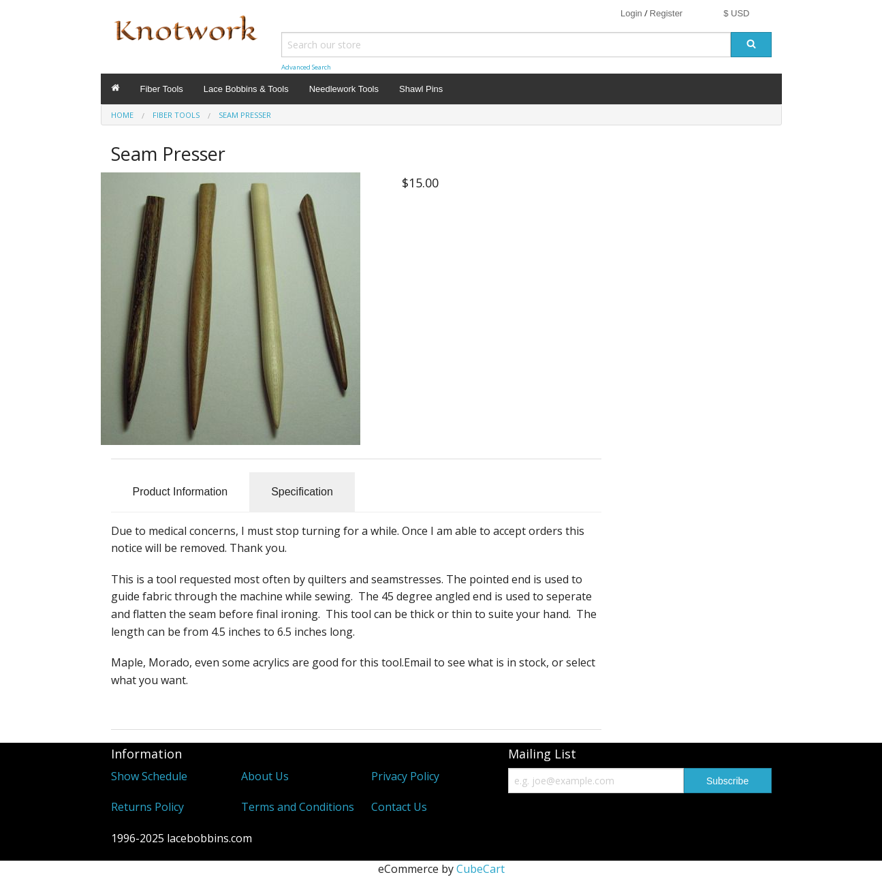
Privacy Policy (405, 776)
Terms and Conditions (297, 806)
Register (666, 13)
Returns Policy (147, 806)
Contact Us (399, 806)
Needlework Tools (344, 89)
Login (631, 13)
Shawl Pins (421, 89)
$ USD (736, 13)
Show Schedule (149, 776)
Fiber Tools (161, 89)
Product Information (180, 491)
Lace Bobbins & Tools (246, 89)
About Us (265, 776)
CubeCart (480, 868)
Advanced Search (306, 67)
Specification (302, 491)
